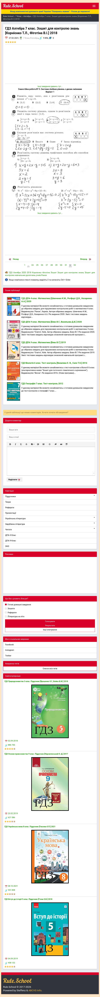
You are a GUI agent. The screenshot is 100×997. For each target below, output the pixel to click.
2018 (29, 272)
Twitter (8, 656)
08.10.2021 (11, 886)
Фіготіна (46, 272)
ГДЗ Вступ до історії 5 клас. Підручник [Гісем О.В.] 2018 (28, 899)
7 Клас (26, 38)
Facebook (9, 644)
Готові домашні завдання (19, 604)
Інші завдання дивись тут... (50, 86)
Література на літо (15, 616)
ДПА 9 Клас (10, 540)
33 (75, 265)
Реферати (9, 507)
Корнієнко (37, 272)
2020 (24, 272)
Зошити (11, 608)
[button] (10, 444)
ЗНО (7, 546)
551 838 (10, 890)
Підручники (50, 496)
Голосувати (50, 621)
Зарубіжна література (50, 524)
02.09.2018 (11, 741)
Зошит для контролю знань (71, 272)
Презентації (10, 513)
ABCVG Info (35, 990)
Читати (50, 529)
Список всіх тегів (50, 669)
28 (52, 265)
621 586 (10, 817)
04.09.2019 (11, 958)
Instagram (9, 650)
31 (66, 265)
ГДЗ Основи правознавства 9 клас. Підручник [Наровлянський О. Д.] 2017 (36, 754)
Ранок (44, 275)
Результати (50, 626)
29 (56, 265)
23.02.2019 (11, 813)
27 (47, 265)
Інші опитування (50, 630)
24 (32, 265)
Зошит (54, 272)
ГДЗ (10, 272)
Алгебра (35, 38)
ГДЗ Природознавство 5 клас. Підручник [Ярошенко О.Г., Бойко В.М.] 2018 (36, 681)
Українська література (50, 518)
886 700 (10, 745)
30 (61, 265)
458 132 (10, 963)
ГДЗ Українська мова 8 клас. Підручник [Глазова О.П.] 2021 (29, 827)
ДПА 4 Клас (10, 535)
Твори (8, 502)
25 (37, 265)
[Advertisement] (50, 64)
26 (42, 265)
